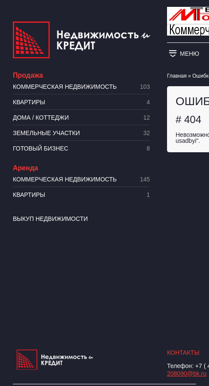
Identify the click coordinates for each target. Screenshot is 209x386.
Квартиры (81, 102)
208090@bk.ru (186, 373)
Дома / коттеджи (81, 117)
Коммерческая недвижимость (81, 86)
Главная (177, 76)
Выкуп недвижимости (50, 218)
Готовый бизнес (81, 148)
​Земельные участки (81, 133)
